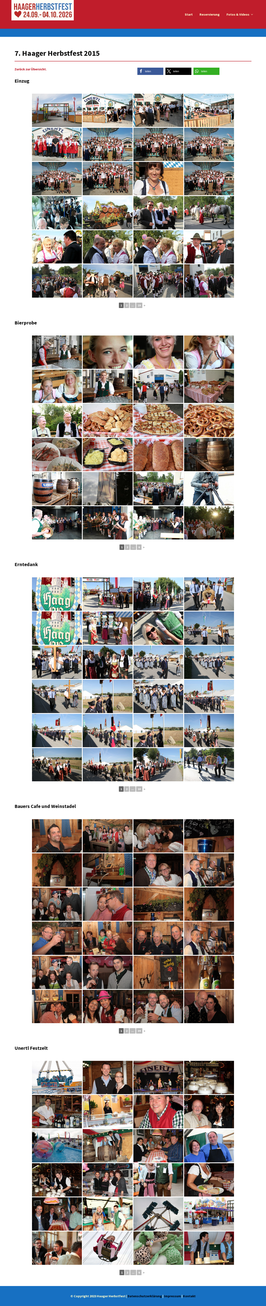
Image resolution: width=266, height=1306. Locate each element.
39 (139, 1031)
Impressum (172, 1296)
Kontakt (189, 1296)
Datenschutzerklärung (145, 1296)
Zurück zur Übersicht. (31, 69)
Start (189, 14)
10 (139, 789)
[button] (150, 71)
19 (139, 305)
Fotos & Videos (238, 14)
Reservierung (210, 14)
